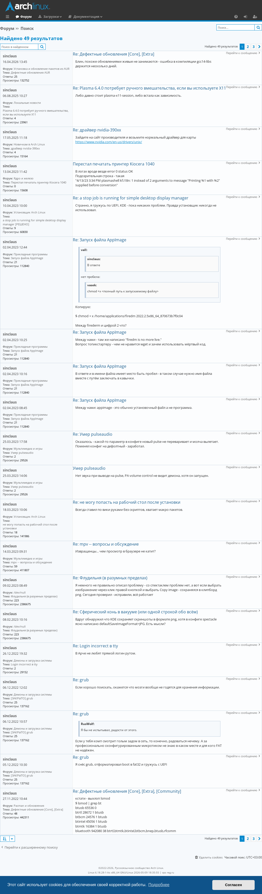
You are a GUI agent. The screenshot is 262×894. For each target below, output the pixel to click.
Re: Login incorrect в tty (95, 645)
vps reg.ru (168, 872)
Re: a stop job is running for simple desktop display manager (130, 197)
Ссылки (8, 17)
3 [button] (254, 46)
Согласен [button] (233, 885)
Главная (23, 16)
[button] (259, 47)
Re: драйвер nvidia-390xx (97, 129)
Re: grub (81, 679)
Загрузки (72, 16)
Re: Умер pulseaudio (92, 434)
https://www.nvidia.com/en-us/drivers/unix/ (108, 142)
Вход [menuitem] (247, 17)
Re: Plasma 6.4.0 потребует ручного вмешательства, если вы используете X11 (149, 88)
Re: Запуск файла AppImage (99, 239)
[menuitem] (236, 16)
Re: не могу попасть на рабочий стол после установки (126, 502)
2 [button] (248, 46)
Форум (47, 16)
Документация (107, 16)
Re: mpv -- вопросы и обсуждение (106, 544)
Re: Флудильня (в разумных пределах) (110, 577)
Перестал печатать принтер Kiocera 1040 (113, 163)
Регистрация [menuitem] (256, 17)
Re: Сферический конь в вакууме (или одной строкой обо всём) (135, 611)
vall (83, 250)
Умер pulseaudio (89, 468)
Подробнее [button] (158, 885)
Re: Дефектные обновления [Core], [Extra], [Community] (127, 791)
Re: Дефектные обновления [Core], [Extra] (113, 54)
